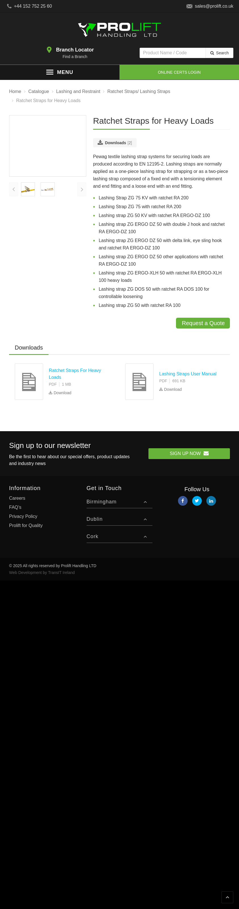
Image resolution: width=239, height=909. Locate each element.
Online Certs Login (179, 72)
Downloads (29, 347)
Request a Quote (203, 323)
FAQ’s (15, 507)
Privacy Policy (23, 516)
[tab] (29, 347)
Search (222, 53)
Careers (17, 497)
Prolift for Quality (26, 525)
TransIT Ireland (61, 572)
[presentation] (13, 217)
